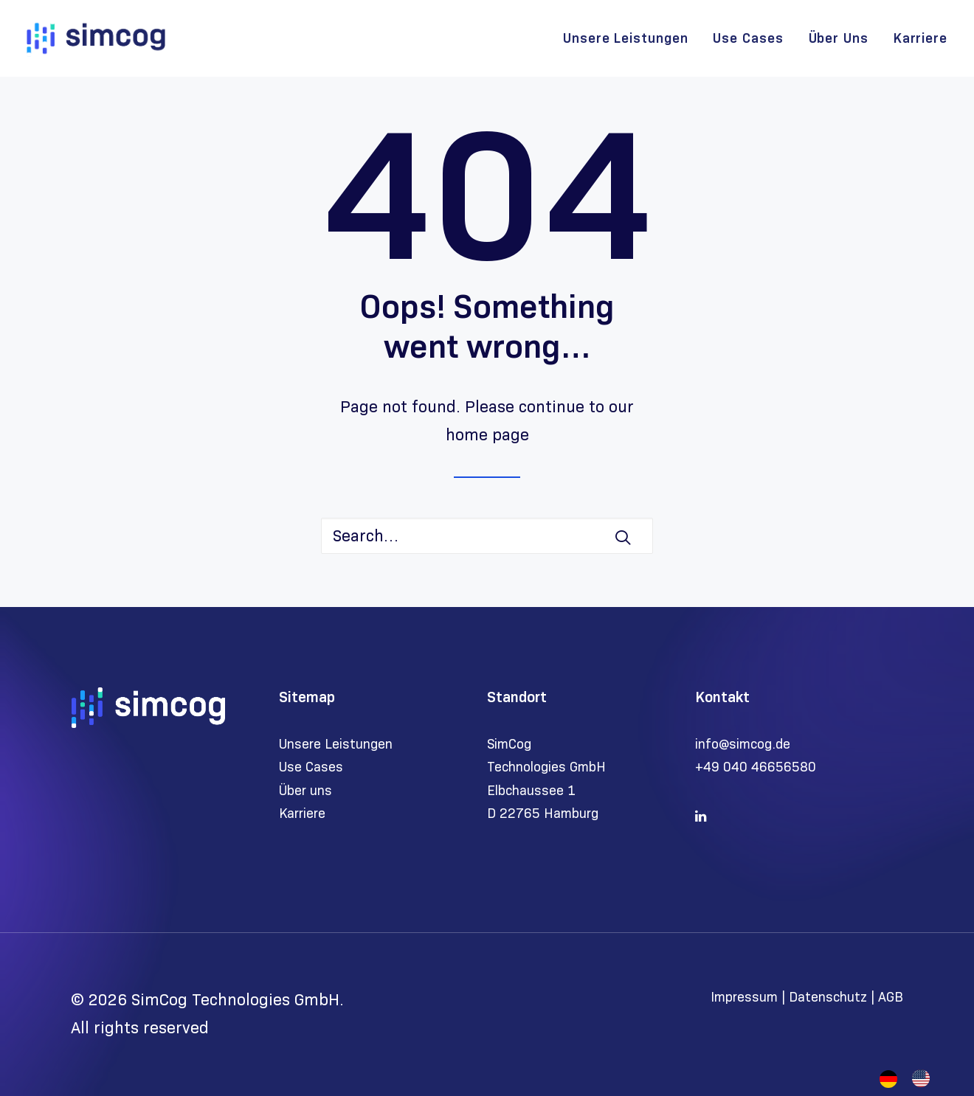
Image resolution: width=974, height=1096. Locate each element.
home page (487, 435)
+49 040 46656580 (755, 767)
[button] (622, 537)
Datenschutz (828, 997)
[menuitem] (630, 38)
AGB (890, 997)
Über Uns (838, 38)
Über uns (305, 791)
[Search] (487, 536)
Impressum (746, 997)
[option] (924, 1078)
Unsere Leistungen (625, 38)
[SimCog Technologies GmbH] (96, 38)
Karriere (920, 38)
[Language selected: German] (912, 1078)
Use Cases (748, 38)
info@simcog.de (742, 744)
